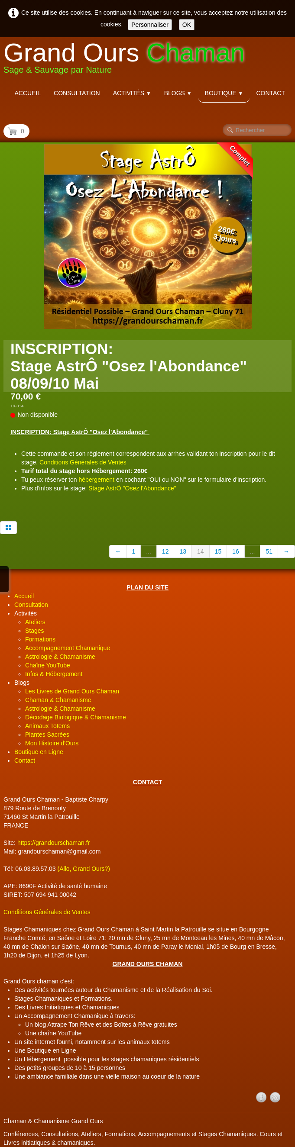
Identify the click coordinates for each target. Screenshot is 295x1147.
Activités (132, 93)
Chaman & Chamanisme (58, 699)
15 (218, 551)
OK (186, 24)
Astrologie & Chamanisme (60, 656)
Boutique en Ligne (38, 751)
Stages (34, 630)
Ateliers (35, 622)
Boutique (224, 93)
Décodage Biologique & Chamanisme (75, 717)
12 (165, 551)
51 (269, 551)
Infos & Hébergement (53, 673)
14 (200, 551)
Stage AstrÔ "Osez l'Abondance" (132, 488)
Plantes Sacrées (47, 734)
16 (235, 551)
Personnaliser (150, 24)
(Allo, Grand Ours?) (84, 868)
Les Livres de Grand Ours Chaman (72, 691)
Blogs (178, 93)
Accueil (27, 93)
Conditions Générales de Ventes (82, 462)
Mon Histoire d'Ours (51, 743)
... (148, 551)
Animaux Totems (47, 725)
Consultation (77, 93)
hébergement (97, 479)
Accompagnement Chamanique (67, 647)
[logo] (127, 60)
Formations (40, 639)
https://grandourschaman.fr (53, 842)
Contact (270, 93)
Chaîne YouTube (47, 665)
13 (182, 551)
